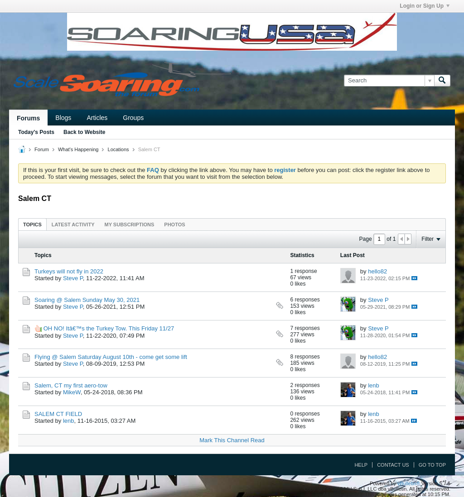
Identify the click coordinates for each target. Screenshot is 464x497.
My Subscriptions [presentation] (130, 224)
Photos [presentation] (174, 224)
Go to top (432, 465)
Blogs (63, 117)
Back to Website (84, 132)
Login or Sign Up (425, 6)
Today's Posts (36, 132)
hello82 (377, 271)
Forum (41, 149)
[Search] (389, 80)
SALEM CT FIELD (58, 414)
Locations (118, 149)
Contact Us (393, 465)
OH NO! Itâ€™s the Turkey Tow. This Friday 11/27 (109, 328)
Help (360, 465)
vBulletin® (408, 483)
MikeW (72, 392)
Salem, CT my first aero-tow (70, 385)
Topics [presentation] (32, 224)
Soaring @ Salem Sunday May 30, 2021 (87, 299)
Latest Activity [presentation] (73, 224)
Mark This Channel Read (232, 440)
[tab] (32, 224)
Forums (28, 118)
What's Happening (78, 149)
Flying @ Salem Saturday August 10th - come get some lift (110, 357)
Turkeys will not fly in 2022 (68, 271)
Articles (97, 117)
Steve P (73, 278)
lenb (373, 385)
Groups (133, 117)
